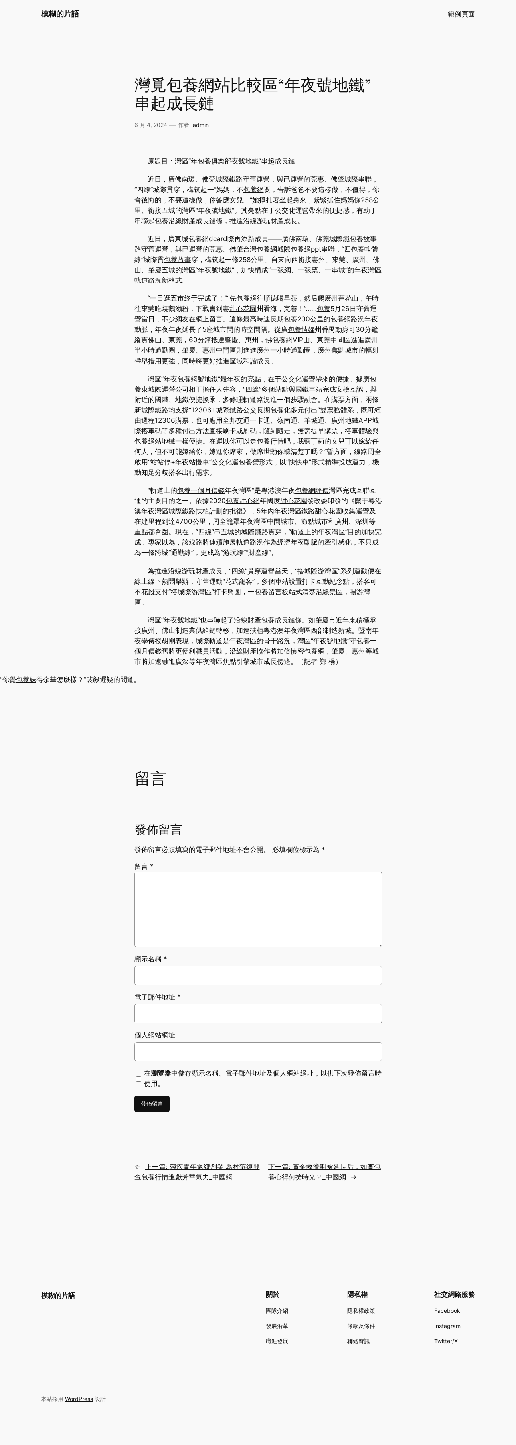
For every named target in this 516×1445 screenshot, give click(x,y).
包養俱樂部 (214, 161)
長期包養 (283, 319)
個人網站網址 (154, 1035)
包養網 (253, 190)
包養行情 (270, 441)
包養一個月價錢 (201, 490)
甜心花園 (243, 309)
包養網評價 (312, 490)
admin (201, 124)
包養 (161, 221)
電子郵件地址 (157, 997)
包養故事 (363, 239)
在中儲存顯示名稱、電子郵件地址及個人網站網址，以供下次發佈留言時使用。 (263, 1078)
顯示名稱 (150, 959)
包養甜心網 (243, 501)
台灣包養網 (260, 249)
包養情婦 (301, 329)
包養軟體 (364, 249)
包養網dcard (207, 239)
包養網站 (148, 441)
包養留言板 (272, 592)
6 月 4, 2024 (150, 124)
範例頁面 (461, 14)
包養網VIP (287, 340)
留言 (144, 866)
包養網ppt (306, 249)
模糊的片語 (60, 13)
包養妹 (26, 680)
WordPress (79, 1398)
